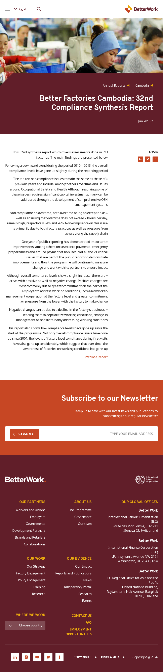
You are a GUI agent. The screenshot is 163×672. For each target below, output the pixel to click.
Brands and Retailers (30, 537)
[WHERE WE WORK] (25, 625)
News (87, 580)
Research (85, 594)
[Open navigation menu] (7, 9)
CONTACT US (82, 615)
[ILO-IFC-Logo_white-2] (146, 479)
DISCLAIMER (110, 657)
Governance (83, 517)
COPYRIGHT (82, 657)
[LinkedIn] (15, 657)
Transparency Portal (77, 587)
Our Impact (83, 566)
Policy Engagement (30, 580)
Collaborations (34, 544)
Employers (37, 517)
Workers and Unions (30, 510)
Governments (35, 523)
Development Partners (28, 530)
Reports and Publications (73, 573)
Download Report (95, 357)
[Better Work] (25, 479)
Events (87, 600)
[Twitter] (48, 657)
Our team (85, 523)
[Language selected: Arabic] (23, 8)
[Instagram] (26, 657)
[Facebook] (59, 657)
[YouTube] (37, 657)
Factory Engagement (30, 573)
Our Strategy (36, 566)
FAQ (88, 622)
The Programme (80, 510)
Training (39, 587)
